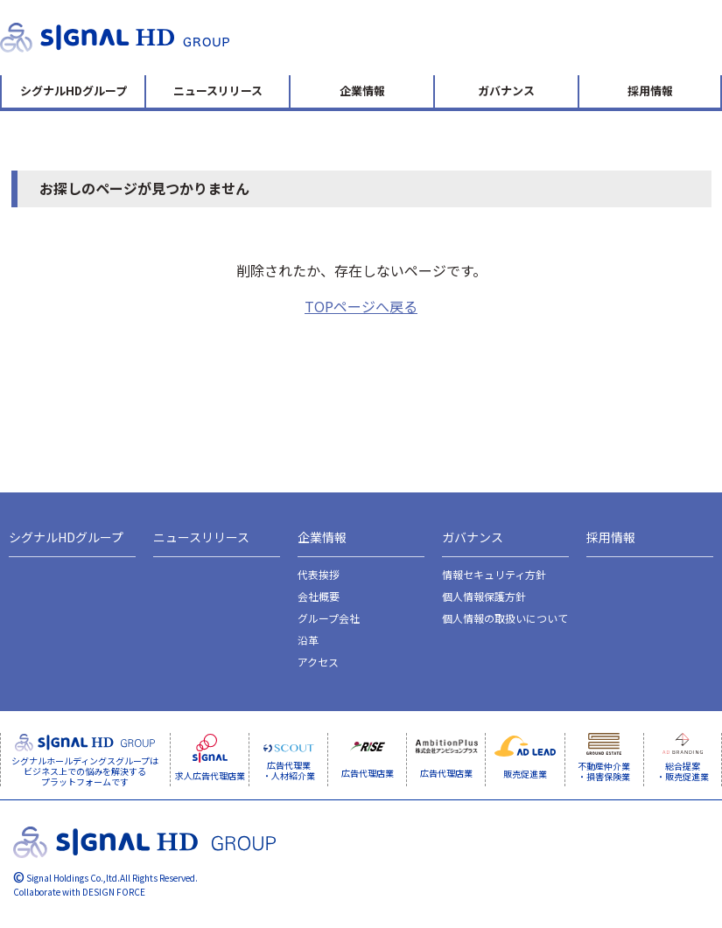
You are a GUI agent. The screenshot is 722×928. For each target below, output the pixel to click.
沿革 (308, 639)
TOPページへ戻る (361, 306)
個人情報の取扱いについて (505, 618)
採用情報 (650, 90)
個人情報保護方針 (484, 596)
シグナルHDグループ (73, 90)
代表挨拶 (319, 574)
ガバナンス (506, 90)
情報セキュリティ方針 (494, 574)
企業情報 (362, 90)
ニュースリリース (218, 90)
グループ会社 (329, 618)
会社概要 (319, 596)
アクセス (318, 661)
